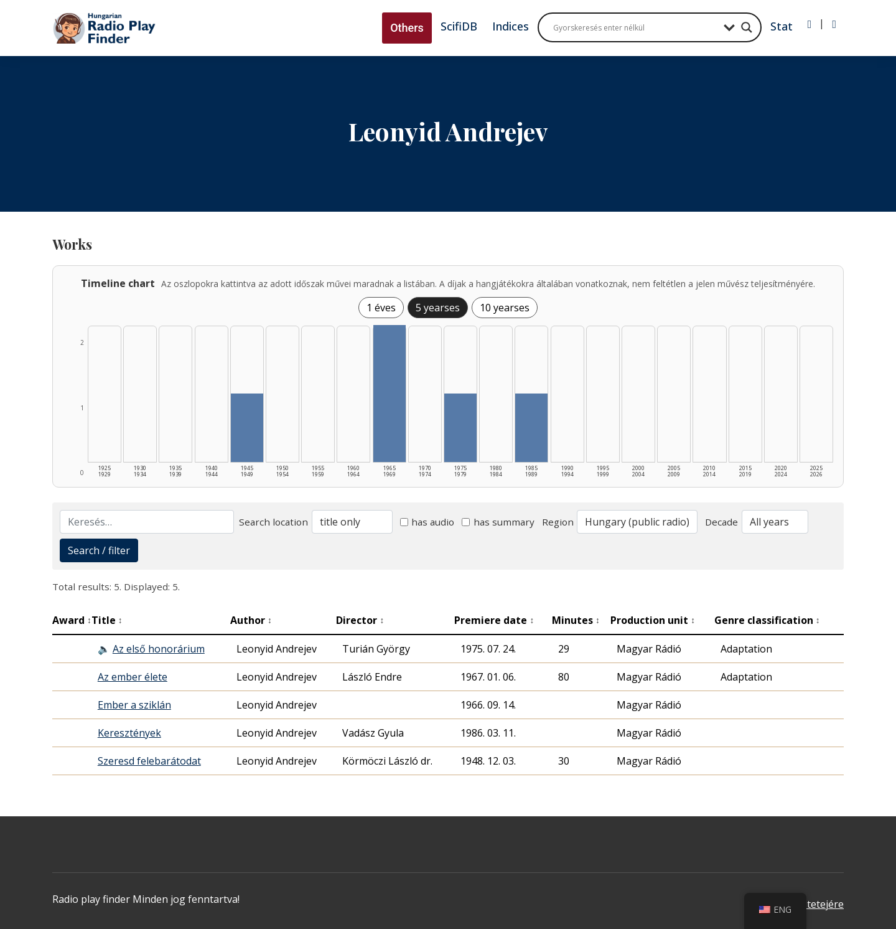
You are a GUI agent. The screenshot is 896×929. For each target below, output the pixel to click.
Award (71, 620)
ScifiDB (459, 26)
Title (107, 620)
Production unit (652, 620)
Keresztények (129, 733)
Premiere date (494, 620)
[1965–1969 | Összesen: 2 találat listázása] (389, 393)
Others (407, 27)
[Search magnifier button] (746, 27)
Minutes (576, 620)
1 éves (381, 307)
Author (251, 620)
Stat (781, 26)
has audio (427, 522)
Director (360, 620)
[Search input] (635, 27)
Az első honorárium (159, 649)
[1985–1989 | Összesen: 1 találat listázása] (531, 428)
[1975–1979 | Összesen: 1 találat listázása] (460, 428)
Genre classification (767, 620)
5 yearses (438, 307)
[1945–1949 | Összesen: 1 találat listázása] (247, 428)
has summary (498, 522)
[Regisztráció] (834, 24)
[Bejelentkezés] (809, 24)
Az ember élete (132, 677)
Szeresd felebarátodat (149, 761)
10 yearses (505, 307)
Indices (510, 26)
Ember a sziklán (134, 705)
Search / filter (99, 550)
